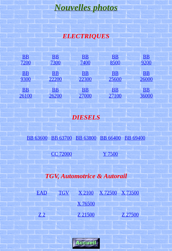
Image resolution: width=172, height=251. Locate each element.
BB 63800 (86, 138)
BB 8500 (115, 59)
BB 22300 (85, 76)
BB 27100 (115, 93)
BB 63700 (61, 138)
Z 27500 (130, 215)
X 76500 (86, 204)
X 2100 (86, 193)
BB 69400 (135, 138)
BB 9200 (146, 59)
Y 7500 (110, 154)
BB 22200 (55, 76)
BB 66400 (110, 138)
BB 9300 (26, 76)
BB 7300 (55, 59)
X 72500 (108, 193)
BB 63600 (37, 138)
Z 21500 (86, 215)
